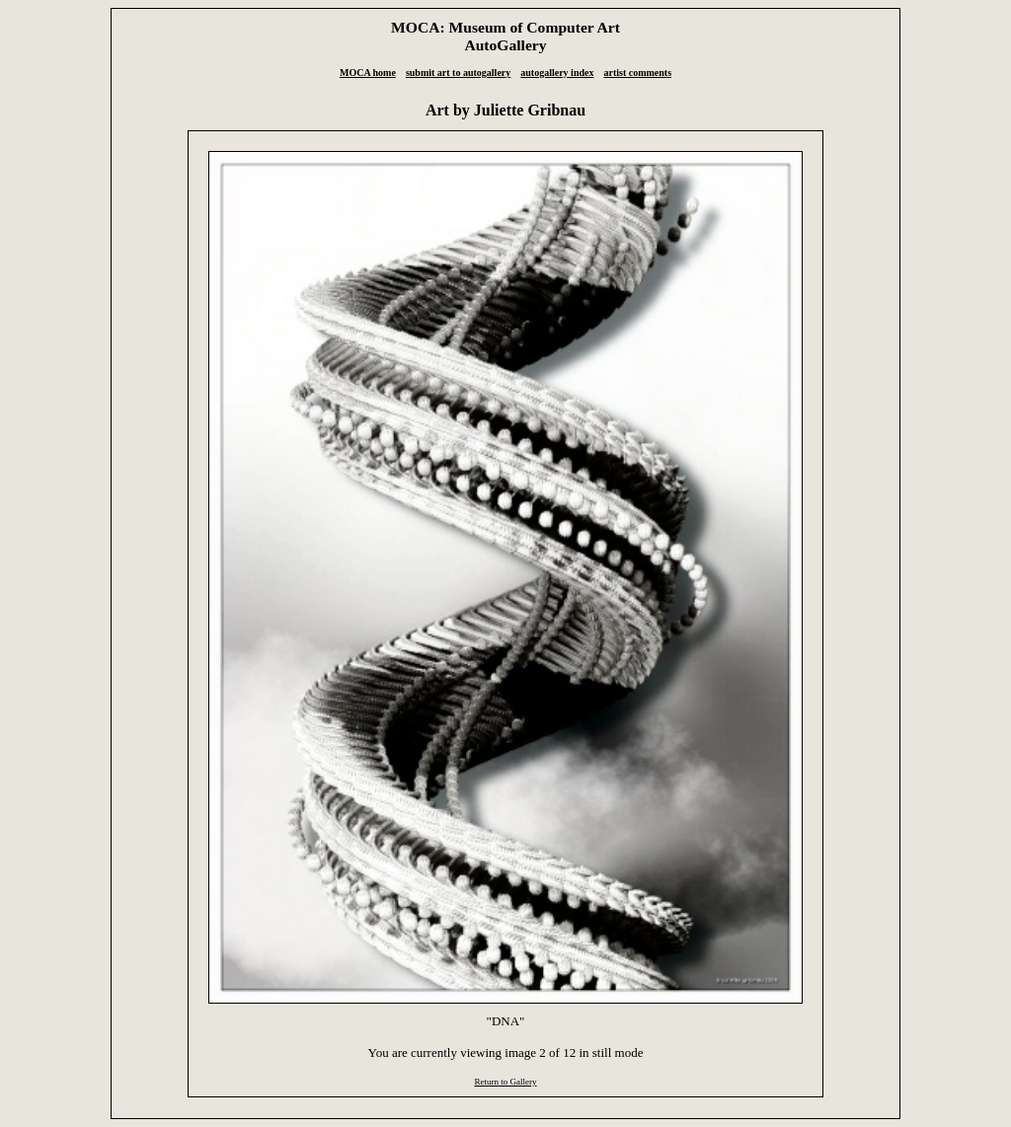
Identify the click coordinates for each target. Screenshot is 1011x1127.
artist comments (637, 72)
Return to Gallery (505, 1082)
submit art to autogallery (458, 72)
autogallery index (556, 72)
